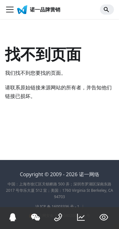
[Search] (107, 9)
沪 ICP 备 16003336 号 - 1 (57, 206)
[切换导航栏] (10, 9)
